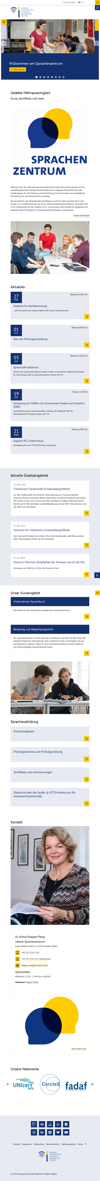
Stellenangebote (68, 1144)
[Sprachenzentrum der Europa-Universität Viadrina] (37, 77)
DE (79, 2)
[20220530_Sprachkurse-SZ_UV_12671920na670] (63, 77)
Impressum (27, 1144)
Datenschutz (39, 1144)
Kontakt (16, 1144)
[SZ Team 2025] (48, 77)
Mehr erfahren (18, 69)
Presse (80, 1144)
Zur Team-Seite (79, 1049)
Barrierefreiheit (53, 1144)
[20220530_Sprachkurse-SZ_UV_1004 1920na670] (60, 77)
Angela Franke (32, 982)
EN (82, 2)
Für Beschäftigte (69, 2)
